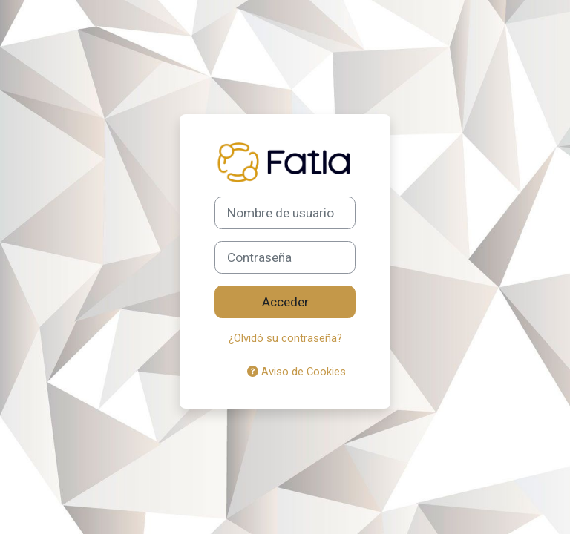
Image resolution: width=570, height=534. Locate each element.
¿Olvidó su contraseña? (285, 338)
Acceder (285, 301)
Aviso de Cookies (296, 371)
